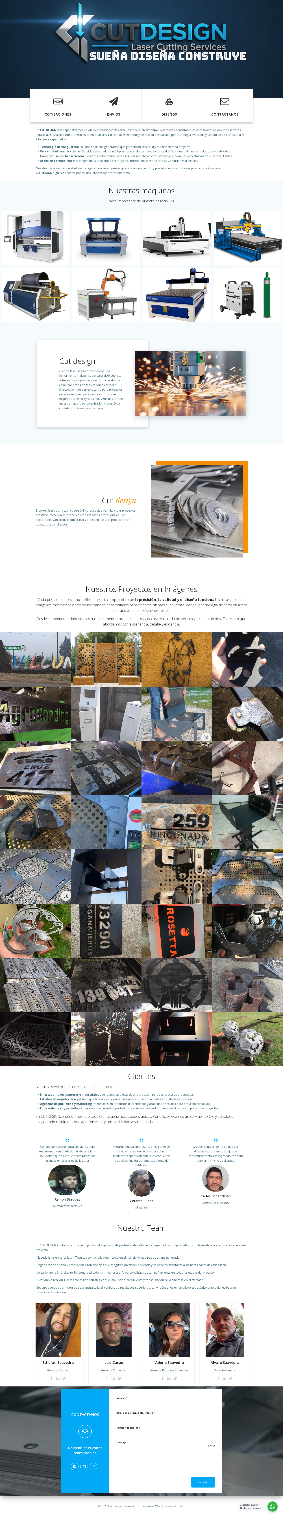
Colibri (181, 1506)
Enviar (203, 1482)
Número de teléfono (128, 1427)
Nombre (122, 1398)
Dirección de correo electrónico (135, 1412)
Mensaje (121, 1442)
